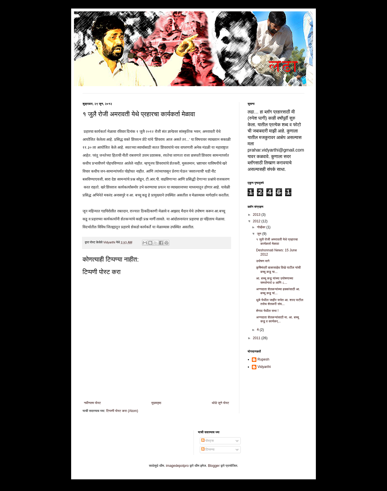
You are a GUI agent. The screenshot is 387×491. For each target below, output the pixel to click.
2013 (257, 215)
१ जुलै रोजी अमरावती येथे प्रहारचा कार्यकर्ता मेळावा (277, 241)
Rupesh (263, 359)
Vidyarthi (264, 367)
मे (258, 330)
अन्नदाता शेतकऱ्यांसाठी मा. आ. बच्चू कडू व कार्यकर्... (277, 319)
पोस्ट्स (207, 441)
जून (259, 234)
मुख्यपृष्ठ (156, 403)
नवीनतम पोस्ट (92, 403)
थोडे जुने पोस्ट (220, 403)
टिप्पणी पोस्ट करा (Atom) (122, 411)
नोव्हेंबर (261, 227)
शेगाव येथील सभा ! (267, 311)
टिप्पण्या (208, 449)
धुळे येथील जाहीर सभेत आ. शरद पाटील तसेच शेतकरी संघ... (279, 302)
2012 (257, 221)
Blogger (214, 466)
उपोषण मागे (262, 261)
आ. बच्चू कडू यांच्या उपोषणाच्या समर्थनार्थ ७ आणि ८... (274, 280)
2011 (257, 338)
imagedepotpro (177, 466)
